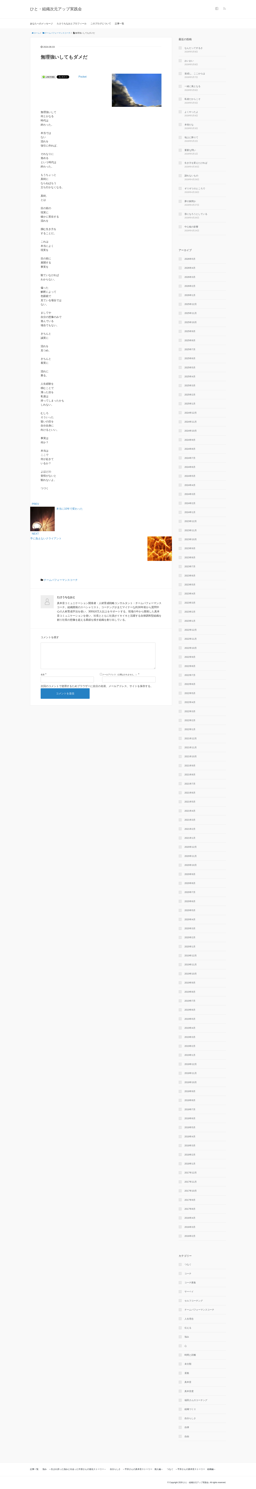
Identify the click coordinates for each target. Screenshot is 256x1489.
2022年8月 (189, 666)
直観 (186, 1373)
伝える (187, 1327)
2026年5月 (189, 259)
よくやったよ (191, 112)
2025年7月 (189, 349)
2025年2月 (189, 394)
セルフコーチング (193, 1300)
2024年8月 (189, 449)
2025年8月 (189, 340)
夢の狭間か (190, 201)
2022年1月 (189, 729)
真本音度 (189, 1391)
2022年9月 (189, 657)
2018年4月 (189, 1136)
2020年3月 (189, 928)
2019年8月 (189, 991)
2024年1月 (189, 512)
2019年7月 (189, 1000)
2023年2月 (189, 611)
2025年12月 (190, 304)
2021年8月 (189, 774)
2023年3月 (189, 602)
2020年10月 (190, 865)
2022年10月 (190, 648)
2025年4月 (189, 376)
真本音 (187, 1382)
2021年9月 (189, 765)
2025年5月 (189, 367)
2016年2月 (189, 1236)
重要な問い (190, 150)
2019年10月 (190, 973)
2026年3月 (189, 277)
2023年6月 (189, 575)
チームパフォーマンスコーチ (61, 580)
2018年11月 (190, 1073)
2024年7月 (189, 458)
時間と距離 (190, 1355)
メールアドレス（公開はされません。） (119, 680)
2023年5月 (189, 584)
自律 (186, 1427)
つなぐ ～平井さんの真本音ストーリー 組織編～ (191, 1469)
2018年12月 (190, 1064)
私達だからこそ (192, 99)
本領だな (189, 124)
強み (186, 1336)
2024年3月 (189, 494)
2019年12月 (190, 955)
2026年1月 (189, 295)
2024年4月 (189, 485)
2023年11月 (190, 530)
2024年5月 (189, 476)
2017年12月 (190, 1172)
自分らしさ (190, 1418)
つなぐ (187, 1264)
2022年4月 (189, 702)
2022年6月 (189, 684)
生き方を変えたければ (195, 163)
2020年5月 (189, 910)
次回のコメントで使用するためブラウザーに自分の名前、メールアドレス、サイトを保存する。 (97, 691)
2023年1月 (189, 621)
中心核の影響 (191, 226)
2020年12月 (190, 847)
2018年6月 (189, 1118)
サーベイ (189, 1291)
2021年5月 (189, 801)
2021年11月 (190, 747)
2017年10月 (190, 1190)
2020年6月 (189, 901)
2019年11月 (190, 964)
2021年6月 (189, 792)
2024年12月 (190, 412)
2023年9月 (189, 548)
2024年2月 (189, 503)
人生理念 (189, 1318)
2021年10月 (190, 756)
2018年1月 (189, 1163)
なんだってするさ (193, 48)
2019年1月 (189, 1055)
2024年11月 (190, 421)
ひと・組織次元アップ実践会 (56, 9)
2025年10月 (190, 322)
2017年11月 (190, 1181)
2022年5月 (189, 693)
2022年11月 (190, 639)
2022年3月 (189, 711)
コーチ (187, 1273)
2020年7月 (189, 892)
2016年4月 (189, 1218)
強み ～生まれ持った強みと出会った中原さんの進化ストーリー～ (74, 1469)
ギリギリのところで (194, 188)
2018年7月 (189, 1109)
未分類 (187, 1364)
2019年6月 (189, 1009)
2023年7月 (189, 566)
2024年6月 (189, 467)
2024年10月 (190, 430)
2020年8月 (189, 883)
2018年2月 (189, 1154)
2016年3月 (189, 1227)
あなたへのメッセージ (41, 23)
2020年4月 (189, 919)
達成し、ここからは (194, 73)
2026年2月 (189, 286)
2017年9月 (189, 1200)
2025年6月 (189, 358)
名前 (43, 680)
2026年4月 (189, 268)
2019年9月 (189, 982)
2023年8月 (189, 557)
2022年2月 (189, 720)
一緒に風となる (192, 86)
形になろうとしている (195, 214)
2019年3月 (189, 1037)
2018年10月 (190, 1082)
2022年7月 (189, 675)
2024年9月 (189, 440)
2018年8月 (189, 1100)
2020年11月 (190, 856)
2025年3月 (189, 385)
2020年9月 (189, 874)
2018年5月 (189, 1127)
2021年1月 (189, 838)
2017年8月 (189, 1209)
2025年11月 (190, 313)
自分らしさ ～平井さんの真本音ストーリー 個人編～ (136, 1469)
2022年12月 (190, 630)
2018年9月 (189, 1091)
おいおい (189, 60)
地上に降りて (191, 137)
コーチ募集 (190, 1282)
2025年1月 (189, 403)
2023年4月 (189, 593)
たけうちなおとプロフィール (72, 23)
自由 (186, 1436)
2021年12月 (190, 738)
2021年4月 (189, 811)
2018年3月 (189, 1145)
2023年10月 (190, 539)
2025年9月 (189, 331)
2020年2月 (189, 937)
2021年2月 (189, 829)
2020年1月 (189, 946)
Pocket (83, 76)
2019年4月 (189, 1028)
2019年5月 (189, 1019)
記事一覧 (119, 23)
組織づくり (190, 1409)
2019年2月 (189, 1046)
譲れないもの (191, 175)
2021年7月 (189, 783)
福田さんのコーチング (195, 1400)
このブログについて (100, 23)
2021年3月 (189, 819)
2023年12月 (190, 521)
